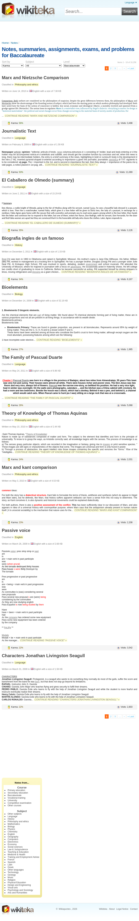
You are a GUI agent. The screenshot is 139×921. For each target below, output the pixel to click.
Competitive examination (19, 803)
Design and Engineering (19, 885)
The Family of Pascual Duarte (32, 357)
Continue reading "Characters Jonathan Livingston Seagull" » (77, 699)
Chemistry (12, 831)
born (37, 681)
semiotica (113, 159)
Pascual (53, 385)
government (91, 264)
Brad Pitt (6, 259)
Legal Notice (122, 909)
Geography (13, 836)
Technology (13, 872)
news (59, 152)
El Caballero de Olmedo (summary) (38, 180)
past (37, 551)
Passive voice (16, 530)
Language (20, 138)
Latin (10, 864)
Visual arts (13, 887)
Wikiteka (103, 909)
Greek (11, 867)
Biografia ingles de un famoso (33, 238)
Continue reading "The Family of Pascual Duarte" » (39, 398)
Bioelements (15, 287)
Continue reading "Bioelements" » (59, 339)
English (19, 537)
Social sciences (15, 847)
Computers (13, 839)
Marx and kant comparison (29, 467)
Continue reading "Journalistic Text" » (71, 164)
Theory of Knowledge (36, 434)
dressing (36, 272)
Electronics (13, 842)
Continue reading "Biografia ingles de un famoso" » (96, 272)
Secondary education (18, 793)
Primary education (16, 790)
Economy (12, 844)
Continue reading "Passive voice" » (43, 640)
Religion (11, 880)
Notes (14, 42)
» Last (131, 68)
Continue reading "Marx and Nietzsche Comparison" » (41, 115)
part (39, 315)
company (13, 617)
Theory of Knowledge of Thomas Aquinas (44, 413)
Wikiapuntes (64, 909)
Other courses (14, 805)
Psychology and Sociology (20, 890)
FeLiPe (7, 627)
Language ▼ (131, 2)
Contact (134, 909)
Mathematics (14, 824)
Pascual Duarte (21, 380)
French (11, 859)
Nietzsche (6, 103)
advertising (76, 266)
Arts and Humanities (17, 892)
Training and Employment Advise (23, 857)
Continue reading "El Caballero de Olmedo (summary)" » (43, 223)
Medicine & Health (16, 854)
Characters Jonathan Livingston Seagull (43, 655)
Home (5, 42)
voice (13, 551)
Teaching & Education (18, 852)
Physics (11, 829)
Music (10, 877)
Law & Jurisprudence (18, 849)
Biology (19, 294)
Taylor (92, 208)
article (17, 152)
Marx (130, 101)
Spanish (11, 862)
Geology (12, 875)
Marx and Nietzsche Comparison (35, 77)
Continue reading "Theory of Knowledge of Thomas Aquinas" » (57, 452)
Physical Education (17, 882)
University (12, 800)
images (106, 444)
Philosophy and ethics (26, 84)
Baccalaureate (15, 795)
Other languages (16, 870)
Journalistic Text (19, 131)
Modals (5, 635)
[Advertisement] (69, 31)
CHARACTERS (9, 676)
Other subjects (15, 814)
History (18, 245)
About (112, 909)
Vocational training (16, 798)
